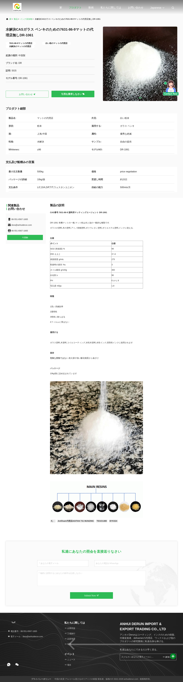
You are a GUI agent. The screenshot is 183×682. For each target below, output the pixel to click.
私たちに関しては (111, 7)
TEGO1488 (102, 521)
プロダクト (75, 7)
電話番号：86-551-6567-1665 (22, 631)
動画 (91, 7)
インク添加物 (26, 19)
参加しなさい (168, 657)
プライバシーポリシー (41, 679)
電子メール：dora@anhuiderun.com (25, 636)
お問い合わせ (135, 7)
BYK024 (113, 521)
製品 (16, 19)
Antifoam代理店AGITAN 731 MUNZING (76, 521)
